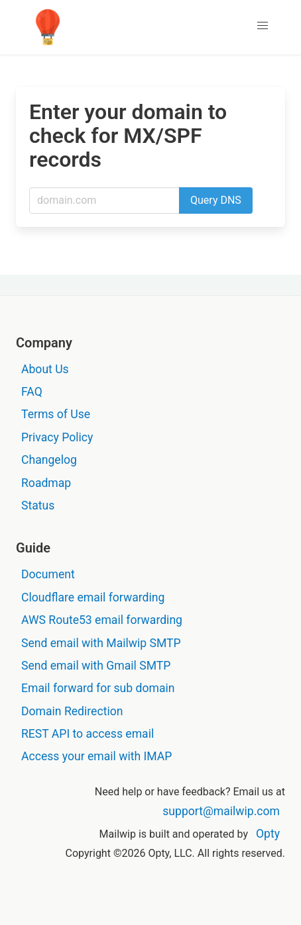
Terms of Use (55, 414)
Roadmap (46, 483)
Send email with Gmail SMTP (95, 665)
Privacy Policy (57, 437)
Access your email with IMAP (96, 756)
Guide (33, 548)
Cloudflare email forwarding (92, 597)
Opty (268, 833)
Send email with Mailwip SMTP (101, 643)
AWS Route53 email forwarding (101, 620)
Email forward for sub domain (98, 688)
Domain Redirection (72, 711)
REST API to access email (87, 733)
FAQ (31, 391)
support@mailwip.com (221, 811)
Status (37, 505)
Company (44, 343)
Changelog (49, 459)
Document (48, 574)
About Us (45, 369)
